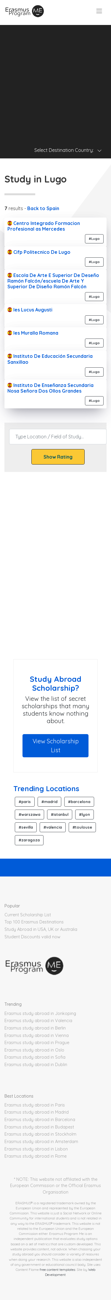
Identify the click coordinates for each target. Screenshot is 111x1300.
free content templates (57, 1269)
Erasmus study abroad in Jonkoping (40, 1013)
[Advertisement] (55, 80)
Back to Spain (43, 208)
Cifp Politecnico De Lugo (38, 252)
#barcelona (79, 801)
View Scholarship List (56, 745)
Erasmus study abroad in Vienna (36, 1035)
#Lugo (94, 239)
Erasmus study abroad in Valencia (38, 1020)
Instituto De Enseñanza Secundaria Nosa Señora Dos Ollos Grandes (50, 388)
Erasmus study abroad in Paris (34, 1105)
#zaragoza (29, 840)
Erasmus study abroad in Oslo (34, 1050)
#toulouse (82, 827)
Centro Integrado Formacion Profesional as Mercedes (43, 226)
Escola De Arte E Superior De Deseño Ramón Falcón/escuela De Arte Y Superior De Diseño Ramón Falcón (53, 280)
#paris (25, 801)
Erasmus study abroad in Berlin (35, 1028)
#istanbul (59, 814)
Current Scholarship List (27, 914)
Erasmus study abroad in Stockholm (40, 1134)
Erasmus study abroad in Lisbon (36, 1149)
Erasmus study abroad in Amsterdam (41, 1141)
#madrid (49, 801)
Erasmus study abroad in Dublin (35, 1064)
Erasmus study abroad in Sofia (34, 1057)
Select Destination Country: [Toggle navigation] (68, 150)
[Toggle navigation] (99, 11)
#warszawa (29, 814)
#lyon (84, 814)
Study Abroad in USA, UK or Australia (40, 929)
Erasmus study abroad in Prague (36, 1042)
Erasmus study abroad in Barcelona (39, 1119)
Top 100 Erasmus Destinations (34, 922)
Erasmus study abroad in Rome (35, 1156)
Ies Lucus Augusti (29, 310)
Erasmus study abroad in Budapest (39, 1127)
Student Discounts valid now (32, 936)
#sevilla (26, 827)
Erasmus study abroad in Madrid (36, 1112)
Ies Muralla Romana (32, 333)
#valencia (53, 827)
